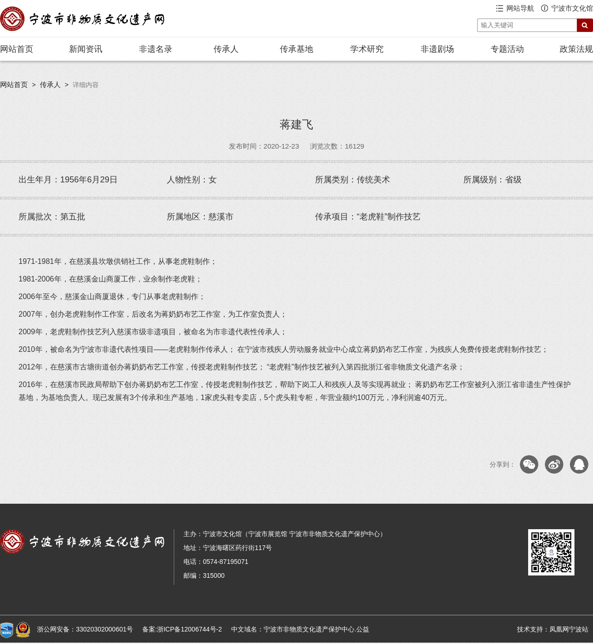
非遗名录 (155, 49)
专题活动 (507, 49)
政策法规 (576, 49)
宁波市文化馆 (572, 8)
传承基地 (296, 49)
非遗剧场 (437, 49)
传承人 (226, 49)
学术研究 (367, 49)
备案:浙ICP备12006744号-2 (182, 629)
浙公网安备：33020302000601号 (85, 629)
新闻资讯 (85, 49)
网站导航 (520, 8)
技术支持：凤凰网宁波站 (552, 629)
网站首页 (16, 49)
